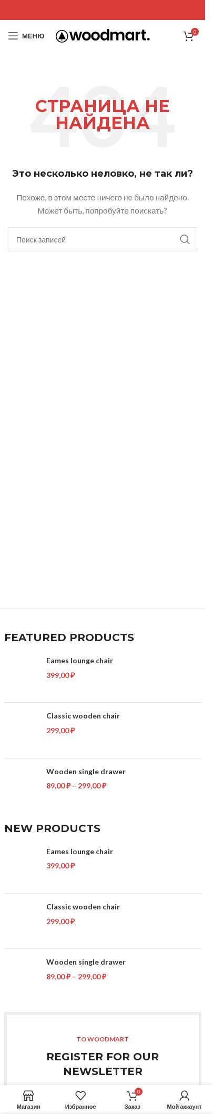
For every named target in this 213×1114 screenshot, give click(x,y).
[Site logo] (103, 35)
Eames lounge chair (79, 660)
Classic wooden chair (83, 715)
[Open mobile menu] (26, 35)
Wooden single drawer (86, 771)
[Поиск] (102, 239)
